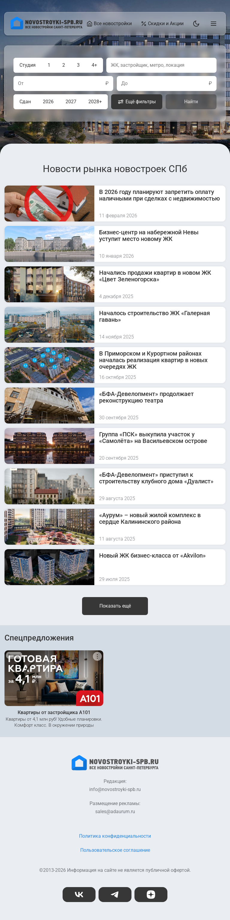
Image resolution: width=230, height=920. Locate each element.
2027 (71, 101)
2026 (48, 101)
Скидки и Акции (162, 24)
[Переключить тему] (195, 23)
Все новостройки (109, 24)
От (21, 83)
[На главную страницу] (46, 28)
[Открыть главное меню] (212, 23)
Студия (27, 65)
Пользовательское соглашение (115, 850)
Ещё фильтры (137, 102)
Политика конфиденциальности (115, 836)
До (124, 83)
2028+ (95, 101)
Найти (191, 101)
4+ (94, 65)
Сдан (25, 101)
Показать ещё (115, 606)
